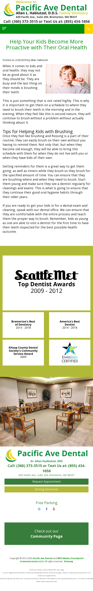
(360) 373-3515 (29, 465)
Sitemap (68, 561)
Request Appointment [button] (46, 481)
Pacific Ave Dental (43, 558)
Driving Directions (46, 489)
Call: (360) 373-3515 (20, 21)
